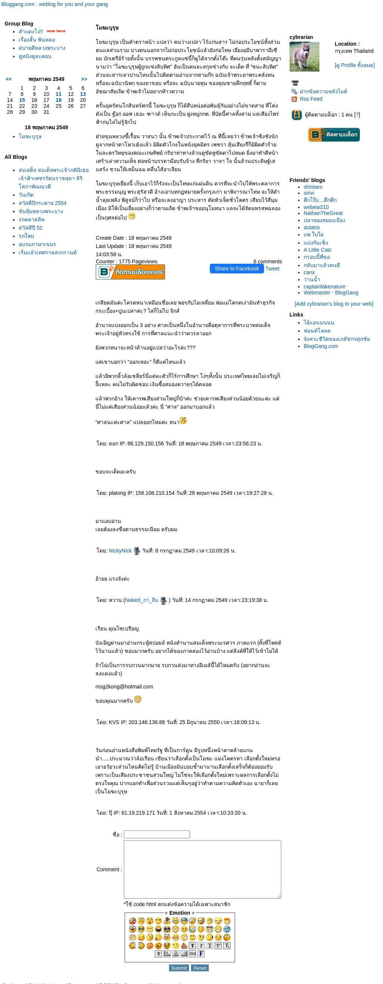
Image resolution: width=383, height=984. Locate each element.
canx (312, 272)
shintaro (315, 187)
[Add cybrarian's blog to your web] (335, 304)
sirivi (311, 193)
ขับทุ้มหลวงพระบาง (41, 219)
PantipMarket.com (46, 980)
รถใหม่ (26, 244)
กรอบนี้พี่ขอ (319, 257)
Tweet (275, 252)
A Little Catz (320, 250)
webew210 (318, 207)
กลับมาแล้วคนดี (324, 265)
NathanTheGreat (325, 213)
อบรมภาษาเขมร (37, 252)
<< (9, 79)
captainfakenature (327, 287)
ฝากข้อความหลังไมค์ (322, 91)
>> (71, 79)
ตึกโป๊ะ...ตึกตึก (322, 200)
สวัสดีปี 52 (30, 236)
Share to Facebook (240, 252)
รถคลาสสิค (32, 228)
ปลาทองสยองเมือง (327, 220)
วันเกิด (26, 203)
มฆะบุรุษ (30, 136)
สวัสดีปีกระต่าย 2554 (43, 211)
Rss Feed (309, 99)
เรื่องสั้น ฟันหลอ (37, 40)
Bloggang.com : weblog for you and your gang (54, 4)
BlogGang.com (323, 346)
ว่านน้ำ (314, 279)
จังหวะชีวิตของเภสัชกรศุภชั (339, 339)
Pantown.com (82, 980)
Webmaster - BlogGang (333, 293)
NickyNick (112, 534)
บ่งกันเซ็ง (318, 243)
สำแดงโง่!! (31, 31)
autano (314, 227)
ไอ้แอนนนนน (321, 323)
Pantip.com (13, 980)
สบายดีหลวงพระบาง (42, 48)
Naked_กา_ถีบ (133, 584)
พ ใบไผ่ (316, 234)
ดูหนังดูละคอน (35, 56)
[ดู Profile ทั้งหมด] (357, 65)
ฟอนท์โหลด (319, 331)
